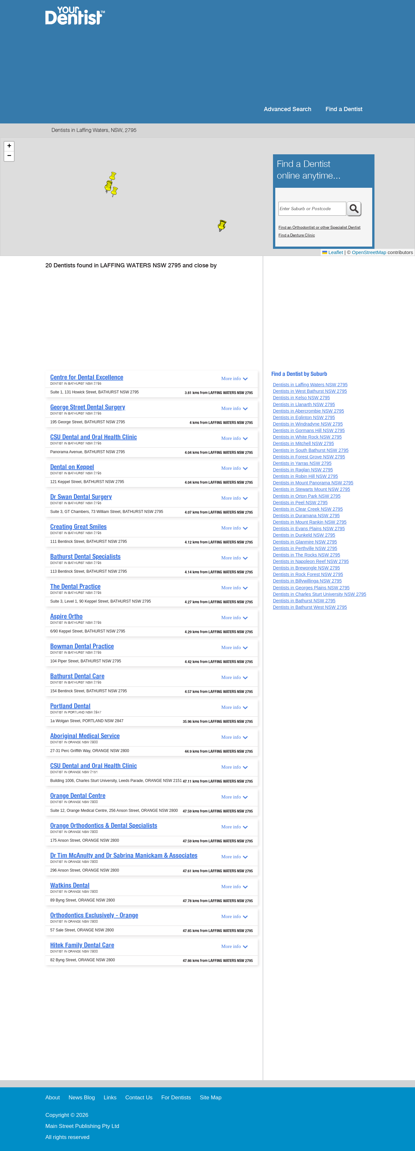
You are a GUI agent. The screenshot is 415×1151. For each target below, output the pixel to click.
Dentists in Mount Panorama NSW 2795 (313, 482)
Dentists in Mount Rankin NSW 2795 (310, 522)
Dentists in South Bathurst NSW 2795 (311, 450)
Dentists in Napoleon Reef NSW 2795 (311, 561)
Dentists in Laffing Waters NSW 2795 (310, 384)
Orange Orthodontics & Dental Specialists (103, 825)
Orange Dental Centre (77, 795)
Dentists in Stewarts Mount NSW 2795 (311, 489)
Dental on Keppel (72, 467)
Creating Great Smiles (78, 527)
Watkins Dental (69, 885)
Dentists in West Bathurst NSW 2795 (310, 391)
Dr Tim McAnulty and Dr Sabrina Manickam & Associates (123, 855)
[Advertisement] (249, 51)
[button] (222, 227)
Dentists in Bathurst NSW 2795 (304, 600)
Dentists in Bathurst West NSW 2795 (310, 607)
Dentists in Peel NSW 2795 (300, 502)
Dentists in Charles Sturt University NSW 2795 (319, 594)
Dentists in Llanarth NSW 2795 (304, 404)
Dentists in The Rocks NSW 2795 (306, 554)
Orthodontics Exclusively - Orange (94, 915)
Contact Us (138, 1097)
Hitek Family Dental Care (82, 945)
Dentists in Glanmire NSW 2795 (305, 541)
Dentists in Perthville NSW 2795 (305, 548)
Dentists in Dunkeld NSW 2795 (304, 535)
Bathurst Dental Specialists (85, 556)
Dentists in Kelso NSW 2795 (301, 397)
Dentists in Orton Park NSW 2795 (307, 496)
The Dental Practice (75, 586)
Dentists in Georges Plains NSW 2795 (311, 587)
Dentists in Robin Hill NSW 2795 (305, 476)
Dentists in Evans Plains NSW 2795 (309, 528)
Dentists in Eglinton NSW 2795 (304, 417)
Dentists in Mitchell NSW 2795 (303, 443)
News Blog (81, 1097)
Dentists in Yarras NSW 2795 (302, 463)
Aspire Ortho (66, 616)
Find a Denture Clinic (297, 235)
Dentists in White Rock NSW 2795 (307, 437)
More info (231, 378)
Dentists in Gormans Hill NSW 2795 (309, 430)
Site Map (210, 1097)
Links (110, 1097)
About (52, 1097)
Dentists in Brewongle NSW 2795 (306, 567)
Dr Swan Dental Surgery (81, 497)
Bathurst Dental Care (77, 676)
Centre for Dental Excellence (86, 377)
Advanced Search (287, 109)
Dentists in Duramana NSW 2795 (306, 515)
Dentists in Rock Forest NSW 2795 (308, 574)
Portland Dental (70, 706)
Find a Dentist (344, 109)
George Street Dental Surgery (87, 407)
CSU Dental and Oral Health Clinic (93, 437)
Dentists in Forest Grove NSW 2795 (309, 456)
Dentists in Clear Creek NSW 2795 (308, 509)
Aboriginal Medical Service (85, 736)
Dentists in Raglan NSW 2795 (303, 469)
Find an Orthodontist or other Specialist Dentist (320, 227)
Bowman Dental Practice (82, 646)
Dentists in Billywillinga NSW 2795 (307, 580)
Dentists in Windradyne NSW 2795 (308, 424)
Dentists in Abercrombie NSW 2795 (308, 411)
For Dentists (176, 1097)
